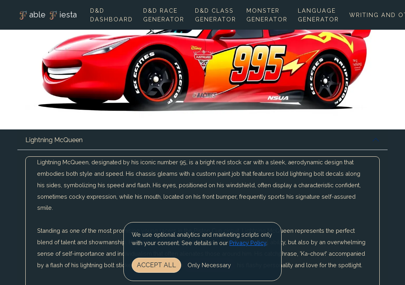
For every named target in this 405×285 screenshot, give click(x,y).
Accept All (156, 265)
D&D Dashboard (111, 15)
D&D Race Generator (163, 15)
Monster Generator (267, 15)
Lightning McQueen (54, 140)
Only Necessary (209, 265)
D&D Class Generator (215, 15)
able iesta (47, 15)
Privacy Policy (247, 242)
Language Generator (318, 15)
